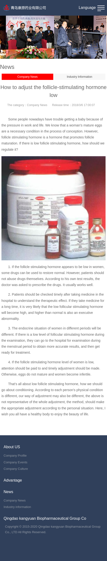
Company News (27, 76)
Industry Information (79, 76)
